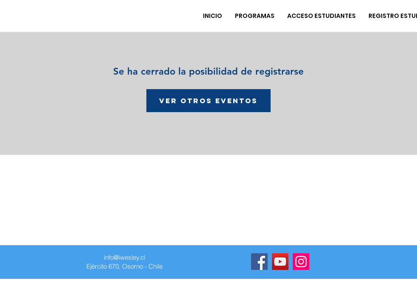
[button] (254, 16)
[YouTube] (280, 261)
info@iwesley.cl (124, 257)
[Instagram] (301, 261)
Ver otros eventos (208, 100)
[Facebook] (259, 261)
